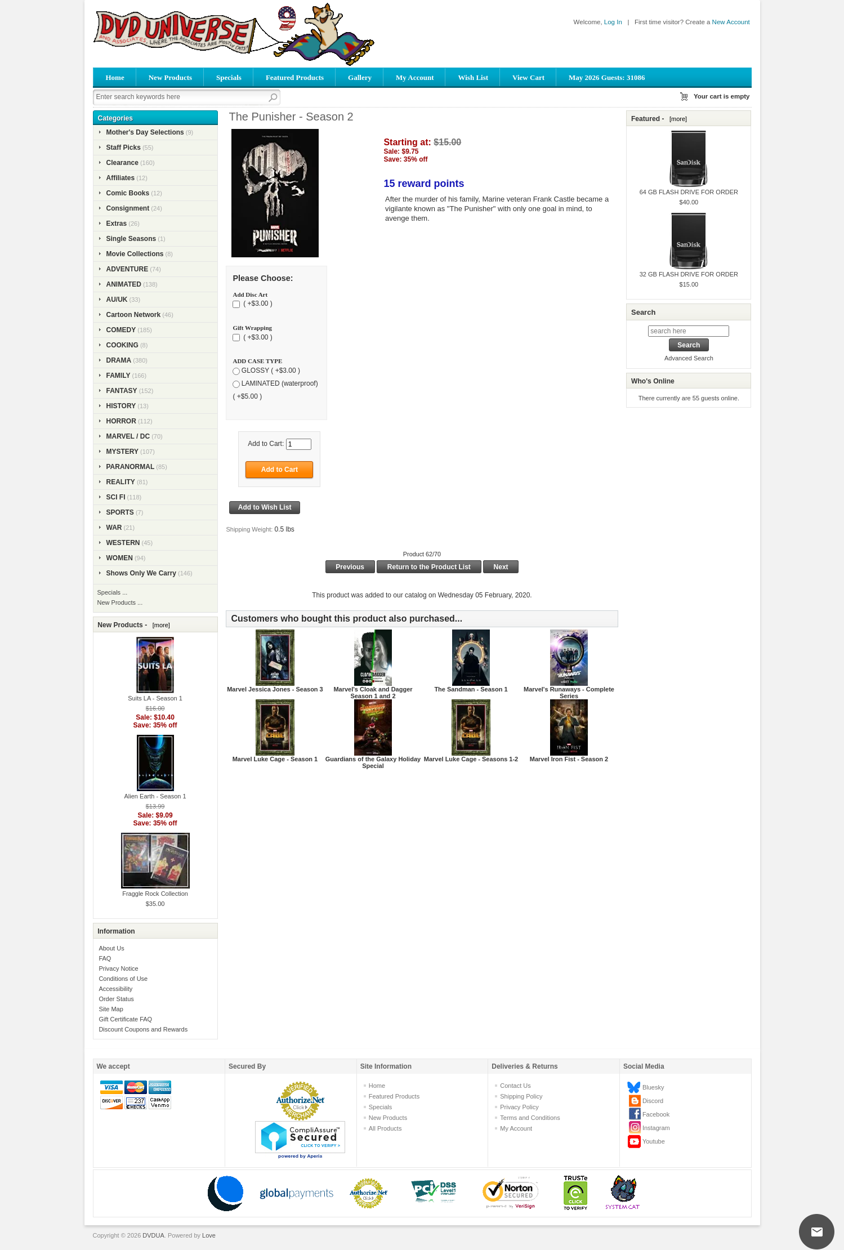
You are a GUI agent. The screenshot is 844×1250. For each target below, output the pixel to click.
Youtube (653, 1141)
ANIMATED (123, 284)
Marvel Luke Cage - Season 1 (275, 759)
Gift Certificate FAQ (125, 1019)
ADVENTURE (127, 269)
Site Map (111, 1009)
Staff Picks (123, 147)
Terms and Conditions (530, 1117)
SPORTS (120, 512)
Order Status (116, 998)
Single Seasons (131, 239)
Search (643, 312)
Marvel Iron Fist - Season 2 (569, 759)
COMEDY (121, 330)
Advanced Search (688, 358)
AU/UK (117, 299)
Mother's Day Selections (145, 132)
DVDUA (153, 1235)
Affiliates (120, 178)
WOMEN (119, 558)
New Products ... (120, 602)
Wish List (473, 77)
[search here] (688, 331)
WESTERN (123, 543)
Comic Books (128, 193)
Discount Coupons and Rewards (143, 1029)
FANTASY (121, 391)
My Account (415, 77)
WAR (114, 528)
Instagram (656, 1127)
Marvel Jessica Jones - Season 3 (275, 689)
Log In (613, 22)
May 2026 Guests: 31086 (607, 77)
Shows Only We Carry (141, 573)
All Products (385, 1128)
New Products (170, 77)
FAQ (105, 958)
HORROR (121, 421)
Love (209, 1235)
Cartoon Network (133, 315)
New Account (731, 22)
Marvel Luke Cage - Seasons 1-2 (471, 759)
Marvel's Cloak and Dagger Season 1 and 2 (372, 692)
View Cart (528, 77)
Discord (652, 1100)
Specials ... (112, 592)
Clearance (122, 163)
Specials (229, 77)
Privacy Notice (118, 968)
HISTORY (121, 406)
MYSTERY (122, 452)
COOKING (122, 345)
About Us (111, 948)
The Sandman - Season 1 (470, 689)
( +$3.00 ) (257, 304)
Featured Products (295, 77)
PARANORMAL (130, 467)
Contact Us (515, 1085)
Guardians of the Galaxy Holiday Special (373, 762)
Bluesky (653, 1087)
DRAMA (119, 360)
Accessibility (115, 988)
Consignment (128, 208)
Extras (116, 223)
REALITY (120, 482)
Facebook (655, 1114)
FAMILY (118, 376)
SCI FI (116, 497)
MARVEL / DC (128, 436)
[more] (159, 625)
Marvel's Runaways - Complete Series (569, 692)
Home (115, 77)
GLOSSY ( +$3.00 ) (271, 370)
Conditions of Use (123, 978)
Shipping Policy (521, 1096)
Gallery (360, 77)
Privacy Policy (519, 1107)
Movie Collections (135, 254)
